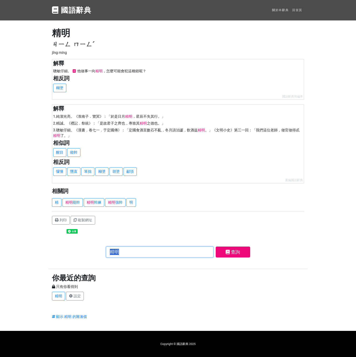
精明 (58, 296)
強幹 (115, 202)
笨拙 (87, 171)
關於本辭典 (280, 10)
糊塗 (59, 88)
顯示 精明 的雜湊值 (69, 317)
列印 (61, 220)
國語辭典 (71, 10)
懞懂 (59, 171)
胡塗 (116, 171)
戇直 (73, 171)
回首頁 (297, 10)
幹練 (94, 202)
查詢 (233, 252)
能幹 (73, 152)
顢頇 (130, 171)
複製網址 (83, 220)
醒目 (59, 152)
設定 (75, 296)
